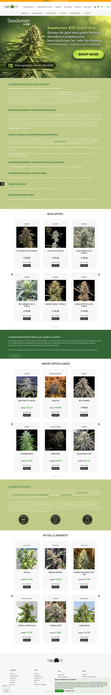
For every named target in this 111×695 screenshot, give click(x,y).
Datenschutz (36, 680)
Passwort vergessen (62, 676)
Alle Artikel (12, 680)
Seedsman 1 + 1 (47, 1)
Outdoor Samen (51, 13)
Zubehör (87, 13)
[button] (53, 326)
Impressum (12, 682)
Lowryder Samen (37, 13)
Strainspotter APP (38, 677)
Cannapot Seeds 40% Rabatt (60, 1)
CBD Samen (63, 13)
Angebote (58, 7)
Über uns (12, 673)
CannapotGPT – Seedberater (40, 684)
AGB (35, 682)
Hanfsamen (24, 13)
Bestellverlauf (61, 674)
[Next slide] (99, 274)
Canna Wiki (87, 7)
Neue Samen (68, 7)
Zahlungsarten (13, 677)
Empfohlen (77, 7)
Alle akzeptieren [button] (59, 690)
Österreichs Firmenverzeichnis (89, 676)
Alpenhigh (84, 674)
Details (26, 265)
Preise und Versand (14, 675)
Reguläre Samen (75, 13)
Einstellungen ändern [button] (69, 690)
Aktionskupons (37, 675)
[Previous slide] (12, 274)
